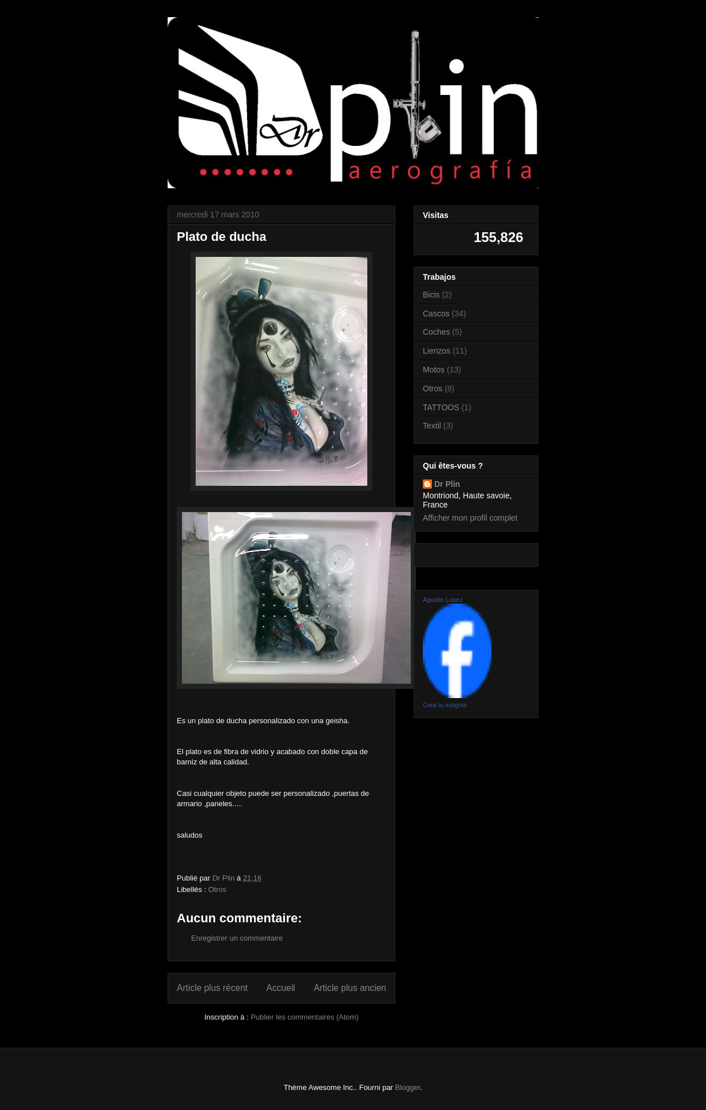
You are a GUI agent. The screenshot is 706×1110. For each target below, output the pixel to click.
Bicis (431, 294)
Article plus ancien (350, 988)
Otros (217, 889)
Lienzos (436, 350)
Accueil (281, 988)
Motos (434, 369)
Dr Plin (447, 484)
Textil (432, 425)
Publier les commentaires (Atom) (305, 1017)
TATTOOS (441, 407)
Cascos (436, 313)
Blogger (408, 1087)
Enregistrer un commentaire (237, 938)
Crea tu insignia (444, 704)
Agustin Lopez (443, 599)
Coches (436, 331)
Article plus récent (212, 988)
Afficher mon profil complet (470, 517)
